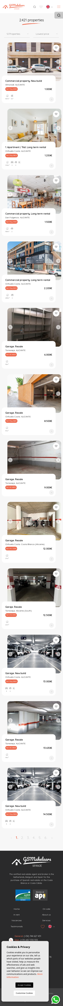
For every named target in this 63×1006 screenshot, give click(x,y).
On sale (46, 909)
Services (46, 920)
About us (46, 914)
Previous (10, 61)
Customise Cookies (24, 993)
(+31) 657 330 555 (29, 940)
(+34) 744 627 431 (32, 936)
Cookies (49, 993)
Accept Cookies (24, 985)
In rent (17, 914)
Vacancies (17, 920)
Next (58, 61)
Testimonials (17, 926)
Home (17, 909)
